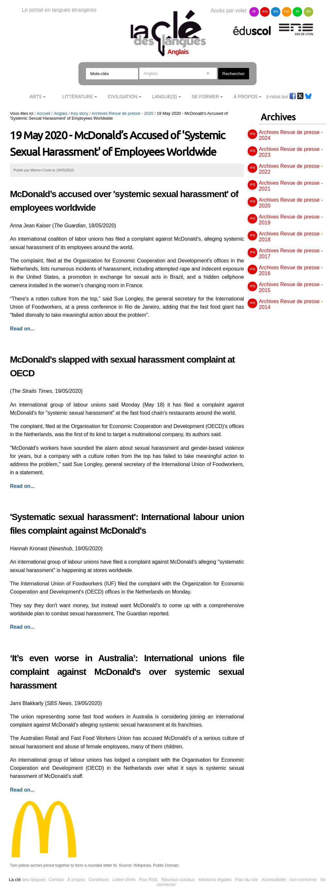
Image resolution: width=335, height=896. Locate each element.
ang (265, 11)
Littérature (77, 96)
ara (275, 11)
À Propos (246, 96)
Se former (205, 96)
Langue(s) (164, 96)
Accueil (43, 113)
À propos (76, 879)
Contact (56, 879)
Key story (79, 113)
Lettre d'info (124, 879)
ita (298, 11)
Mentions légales (214, 879)
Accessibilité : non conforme (288, 879)
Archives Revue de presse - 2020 (122, 113)
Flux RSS (148, 879)
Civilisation (122, 96)
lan (308, 11)
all (254, 11)
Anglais (60, 113)
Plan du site (246, 879)
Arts (36, 96)
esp (286, 11)
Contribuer (99, 879)
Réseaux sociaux (178, 879)
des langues (27, 879)
